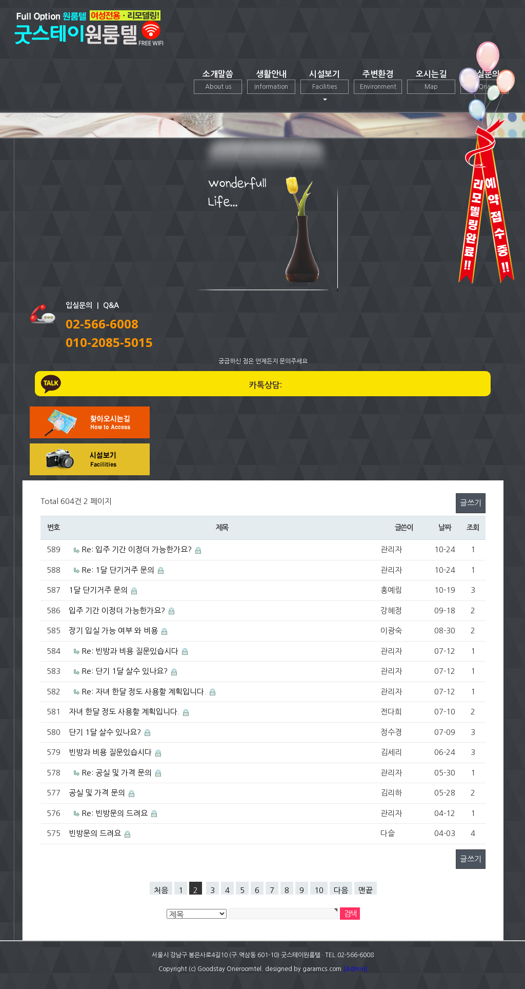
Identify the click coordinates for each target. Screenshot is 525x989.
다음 (341, 890)
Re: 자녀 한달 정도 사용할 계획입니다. (144, 691)
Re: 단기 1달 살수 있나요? (125, 671)
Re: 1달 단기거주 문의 (118, 570)
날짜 (444, 527)
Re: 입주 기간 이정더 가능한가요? (137, 549)
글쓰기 (470, 503)
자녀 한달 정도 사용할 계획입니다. (124, 711)
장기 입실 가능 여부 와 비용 (113, 630)
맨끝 (365, 890)
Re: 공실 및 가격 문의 (117, 773)
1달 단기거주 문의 (98, 590)
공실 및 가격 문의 (97, 793)
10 (319, 890)
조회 (472, 527)
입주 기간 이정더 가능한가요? (117, 610)
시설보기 (324, 85)
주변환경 (378, 82)
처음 (161, 890)
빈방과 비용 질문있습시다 (110, 752)
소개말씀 (218, 82)
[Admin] (355, 969)
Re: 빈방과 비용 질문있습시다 (130, 651)
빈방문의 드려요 (95, 833)
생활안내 (271, 82)
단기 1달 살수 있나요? (105, 732)
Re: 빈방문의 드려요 (115, 813)
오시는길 (431, 82)
